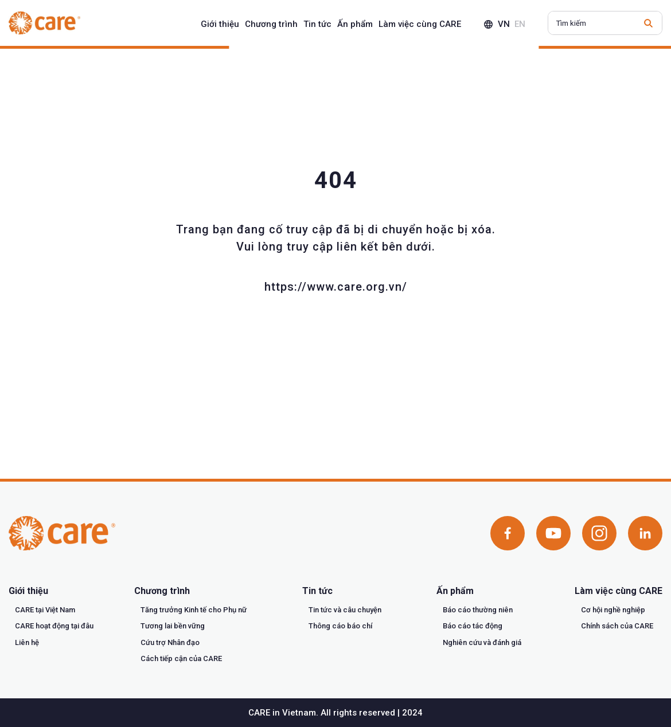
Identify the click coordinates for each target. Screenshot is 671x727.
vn (504, 24)
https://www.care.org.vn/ (335, 287)
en (519, 24)
